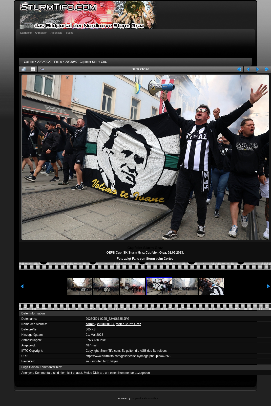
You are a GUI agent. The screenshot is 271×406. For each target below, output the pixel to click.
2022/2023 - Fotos (49, 62)
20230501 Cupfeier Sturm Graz (86, 62)
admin (90, 324)
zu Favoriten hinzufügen (102, 361)
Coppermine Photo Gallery (144, 398)
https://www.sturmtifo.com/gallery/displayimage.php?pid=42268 (128, 356)
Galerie (29, 62)
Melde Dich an (93, 373)
